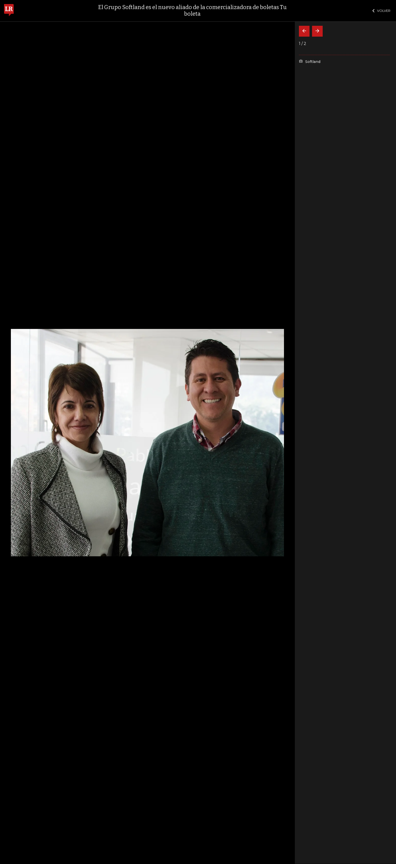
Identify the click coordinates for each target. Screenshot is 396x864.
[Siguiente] (317, 31)
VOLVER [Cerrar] (381, 11)
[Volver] (304, 31)
